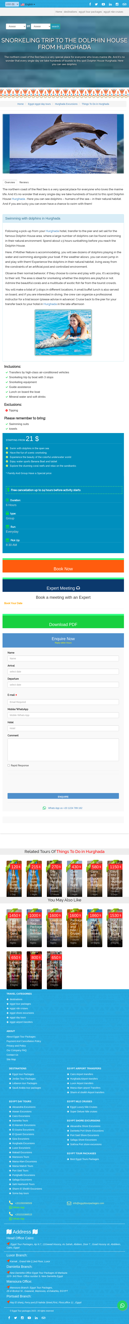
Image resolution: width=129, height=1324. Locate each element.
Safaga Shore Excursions (83, 1139)
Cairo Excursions (21, 1116)
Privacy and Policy (16, 1045)
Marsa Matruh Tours (22, 1166)
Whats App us (63, 808)
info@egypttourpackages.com (88, 1203)
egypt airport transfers (21, 1022)
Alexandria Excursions (24, 1107)
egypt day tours (18, 1017)
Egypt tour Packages (23, 1074)
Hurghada (19, 199)
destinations (16, 999)
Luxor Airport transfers (81, 1083)
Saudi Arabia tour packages (26, 1087)
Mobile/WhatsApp (18, 709)
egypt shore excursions (22, 1013)
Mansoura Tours (20, 1157)
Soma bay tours (20, 1193)
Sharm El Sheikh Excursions (27, 1188)
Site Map (11, 1059)
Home (59, 11)
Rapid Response (18, 765)
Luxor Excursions (21, 1148)
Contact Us (12, 1054)
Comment (13, 735)
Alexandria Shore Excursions (85, 1126)
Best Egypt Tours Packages (84, 1159)
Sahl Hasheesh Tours (23, 1184)
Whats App (17, 1207)
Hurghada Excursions (66, 104)
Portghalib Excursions (23, 1175)
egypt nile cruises (19, 1008)
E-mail (12, 695)
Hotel (10, 722)
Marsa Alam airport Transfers (85, 1087)
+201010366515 (23, 1214)
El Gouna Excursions (23, 1129)
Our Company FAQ (17, 1050)
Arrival (11, 665)
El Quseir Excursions (23, 1134)
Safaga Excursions (22, 1179)
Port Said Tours (20, 1170)
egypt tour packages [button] (90, 11)
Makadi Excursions (22, 1152)
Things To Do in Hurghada (95, 104)
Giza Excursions (20, 1138)
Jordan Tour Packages (24, 1078)
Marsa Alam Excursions (24, 1161)
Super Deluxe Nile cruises (83, 1111)
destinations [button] (70, 11)
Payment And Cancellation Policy (24, 1041)
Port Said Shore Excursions (84, 1135)
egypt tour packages (20, 1004)
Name (11, 652)
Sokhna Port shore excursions (86, 1144)
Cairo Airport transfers (81, 1074)
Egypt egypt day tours (39, 104)
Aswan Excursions (21, 1111)
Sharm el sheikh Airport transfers (87, 1092)
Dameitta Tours (20, 1120)
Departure (13, 678)
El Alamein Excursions (24, 1125)
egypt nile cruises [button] (113, 11)
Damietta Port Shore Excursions (87, 1130)
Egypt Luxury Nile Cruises (83, 1107)
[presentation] (33, 784)
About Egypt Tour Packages (21, 1036)
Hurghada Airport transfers (84, 1078)
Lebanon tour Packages (24, 1083)
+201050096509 (23, 1203)
